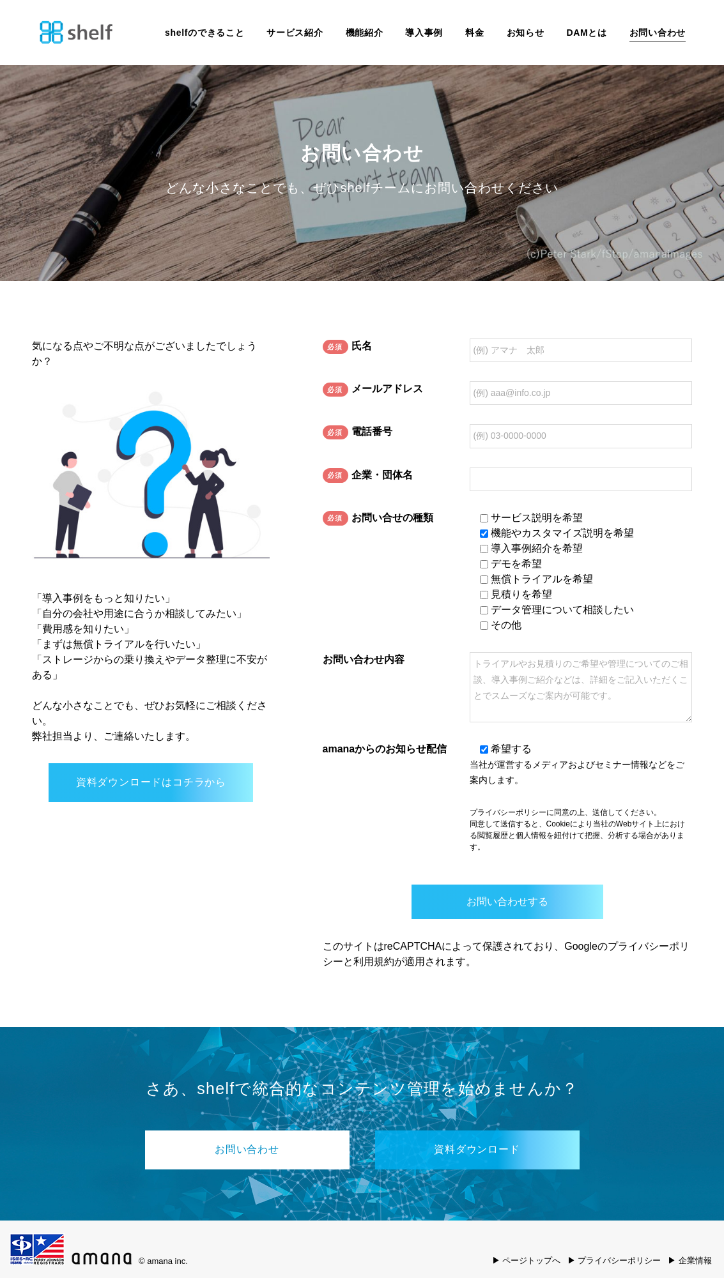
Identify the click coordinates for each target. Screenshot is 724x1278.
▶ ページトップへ (526, 1260)
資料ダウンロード (477, 1149)
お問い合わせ (657, 32)
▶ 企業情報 (690, 1260)
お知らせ (525, 32)
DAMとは (586, 32)
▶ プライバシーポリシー (614, 1260)
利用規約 (373, 961)
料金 (474, 32)
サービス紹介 (294, 32)
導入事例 (424, 32)
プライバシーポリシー (508, 812)
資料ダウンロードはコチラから (151, 782)
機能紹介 (364, 32)
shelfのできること (204, 32)
